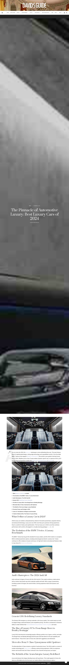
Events (18, 12)
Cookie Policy (43, 663)
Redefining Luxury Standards (25, 500)
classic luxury (27, 648)
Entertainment (24, 12)
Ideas (56, 12)
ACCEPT (48, 663)
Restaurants (37, 12)
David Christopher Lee (35, 222)
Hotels (31, 12)
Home (8, 12)
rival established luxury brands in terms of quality (39, 624)
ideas (30, 205)
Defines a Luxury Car (20, 493)
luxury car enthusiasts (26, 543)
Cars (52, 12)
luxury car (28, 452)
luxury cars (50, 460)
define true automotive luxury (39, 460)
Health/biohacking (45, 12)
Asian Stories (12, 12)
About (60, 12)
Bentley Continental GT (32, 456)
